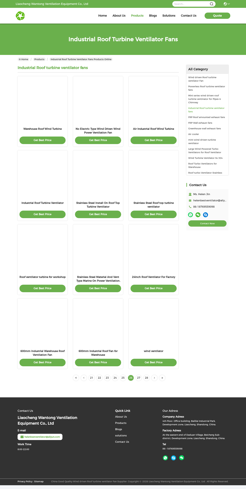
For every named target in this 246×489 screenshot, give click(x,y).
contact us (188, 15)
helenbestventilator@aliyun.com (213, 200)
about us (118, 15)
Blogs (118, 433)
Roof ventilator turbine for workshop (42, 279)
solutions (168, 15)
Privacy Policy (25, 485)
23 (107, 381)
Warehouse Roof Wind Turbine (42, 129)
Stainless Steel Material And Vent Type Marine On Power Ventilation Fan (98, 283)
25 (123, 381)
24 (115, 381)
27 (138, 381)
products (137, 15)
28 (146, 381)
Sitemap (39, 485)
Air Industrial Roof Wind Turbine (153, 129)
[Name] (212, 4)
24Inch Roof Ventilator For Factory (153, 279)
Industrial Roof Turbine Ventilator (42, 204)
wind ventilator (153, 354)
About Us (121, 420)
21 (91, 381)
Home (102, 15)
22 (99, 381)
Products (39, 59)
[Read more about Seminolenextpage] (76, 381)
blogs (153, 15)
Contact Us (122, 445)
